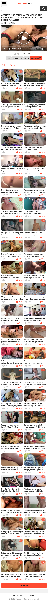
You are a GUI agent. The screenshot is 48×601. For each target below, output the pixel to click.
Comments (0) (36, 58)
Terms (32, 595)
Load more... (24, 585)
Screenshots (17, 58)
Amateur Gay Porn (21, 599)
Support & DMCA (19, 595)
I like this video (15, 54)
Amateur (24, 3)
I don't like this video (18, 54)
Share (26, 58)
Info (8, 58)
